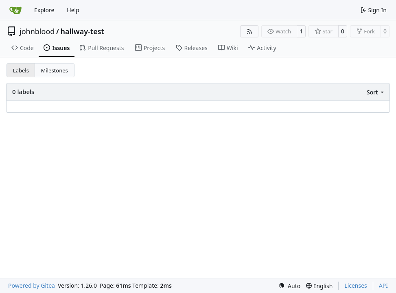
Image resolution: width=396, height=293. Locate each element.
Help (73, 10)
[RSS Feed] (249, 31)
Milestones (54, 70)
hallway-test (82, 31)
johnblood (37, 31)
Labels (21, 70)
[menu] (376, 92)
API (383, 285)
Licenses (355, 285)
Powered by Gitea (31, 285)
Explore (44, 10)
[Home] (15, 10)
